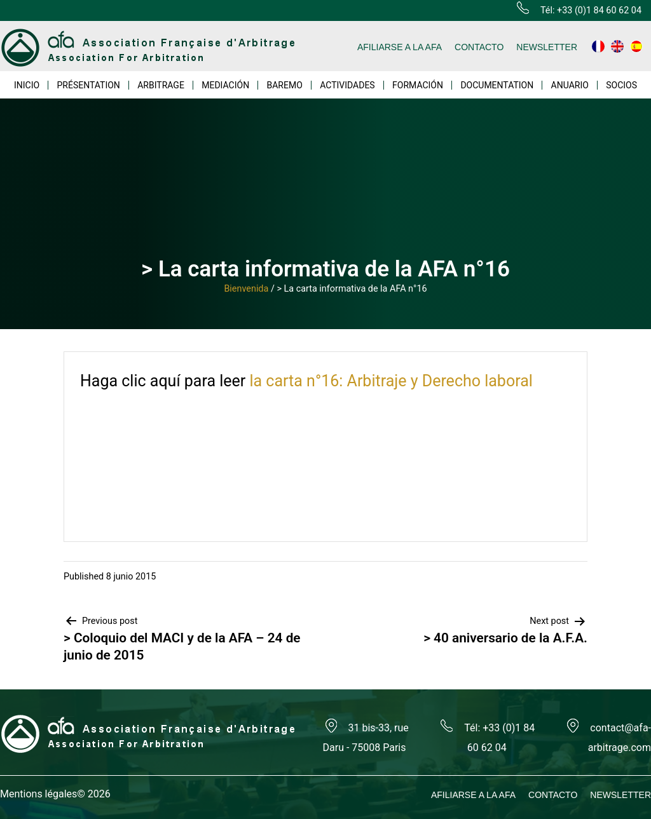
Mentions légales (38, 794)
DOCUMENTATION (496, 85)
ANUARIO (570, 85)
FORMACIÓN (417, 85)
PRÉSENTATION (88, 85)
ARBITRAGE (160, 85)
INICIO (26, 85)
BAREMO (285, 85)
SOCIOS (621, 85)
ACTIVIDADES (347, 85)
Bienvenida (246, 288)
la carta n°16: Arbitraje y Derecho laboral (390, 381)
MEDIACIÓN (225, 85)
